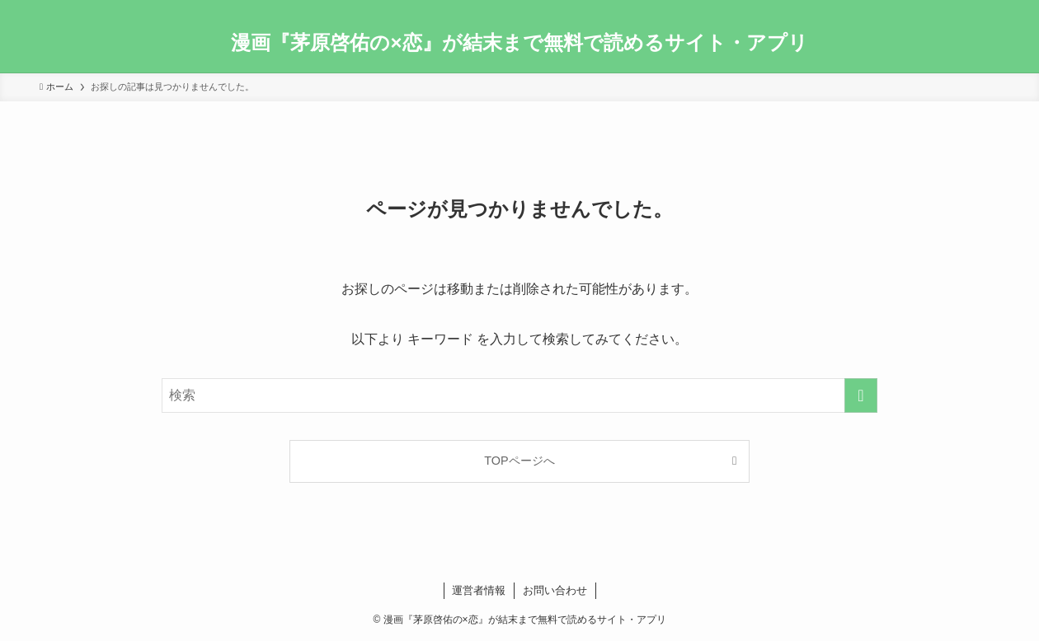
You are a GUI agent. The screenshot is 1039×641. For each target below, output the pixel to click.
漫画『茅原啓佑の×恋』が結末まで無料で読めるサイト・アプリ (519, 43)
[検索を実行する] (860, 395)
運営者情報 (478, 590)
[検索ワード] (519, 395)
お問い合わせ (555, 590)
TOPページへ (519, 460)
